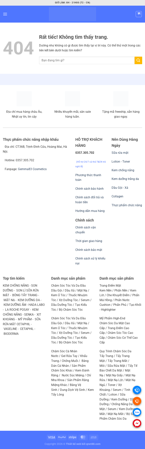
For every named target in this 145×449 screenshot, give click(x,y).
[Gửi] (138, 60)
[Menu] (5, 14)
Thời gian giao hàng (88, 241)
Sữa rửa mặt (120, 152)
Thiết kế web (73, 444)
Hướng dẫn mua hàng (90, 211)
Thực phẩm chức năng (127, 205)
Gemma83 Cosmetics (32, 169)
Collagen (117, 196)
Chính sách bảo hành (89, 188)
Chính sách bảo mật (88, 250)
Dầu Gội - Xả (120, 187)
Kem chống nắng (123, 170)
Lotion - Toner (121, 161)
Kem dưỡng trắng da (125, 179)
